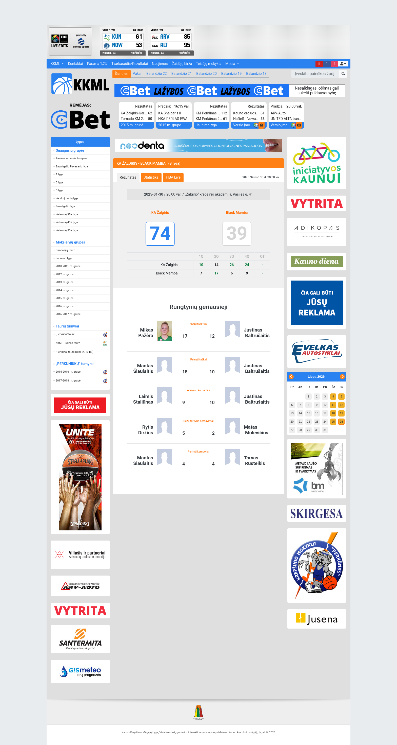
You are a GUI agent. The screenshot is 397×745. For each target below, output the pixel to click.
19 (341, 413)
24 (324, 421)
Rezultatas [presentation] (128, 177)
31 (324, 429)
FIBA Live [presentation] (173, 177)
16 (316, 413)
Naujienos (160, 64)
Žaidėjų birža (182, 64)
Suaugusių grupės (70, 150)
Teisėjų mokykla (208, 64)
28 (300, 429)
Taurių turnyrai (67, 326)
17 (324, 413)
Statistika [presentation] (151, 177)
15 (308, 413)
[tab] (128, 177)
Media (230, 64)
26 (341, 421)
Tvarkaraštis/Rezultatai (129, 64)
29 (308, 429)
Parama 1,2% (97, 64)
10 (324, 404)
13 (291, 413)
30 (316, 429)
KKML (56, 64)
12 (341, 404)
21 (300, 421)
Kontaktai (75, 64)
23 (316, 421)
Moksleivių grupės (70, 242)
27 (291, 429)
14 (300, 413)
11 (333, 404)
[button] (343, 63)
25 (333, 421)
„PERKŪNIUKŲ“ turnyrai (74, 364)
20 (291, 421)
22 (308, 421)
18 (333, 413)
